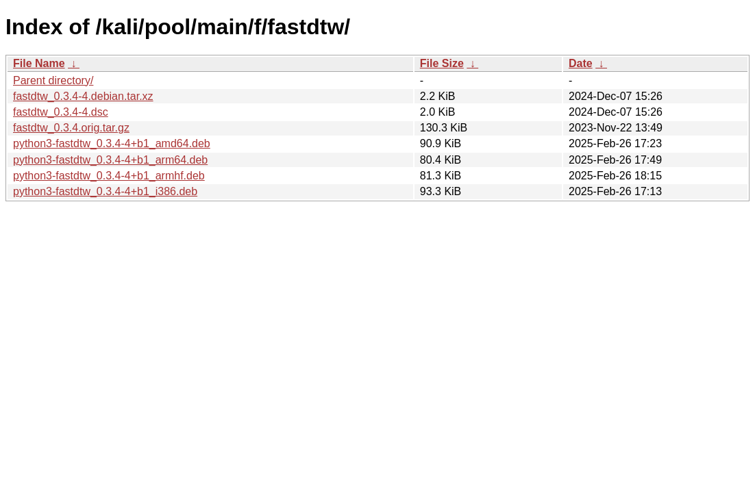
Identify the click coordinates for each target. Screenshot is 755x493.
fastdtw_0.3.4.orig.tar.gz (71, 128)
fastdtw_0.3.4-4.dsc (60, 112)
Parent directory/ (53, 80)
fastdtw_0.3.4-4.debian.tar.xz (83, 96)
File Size (442, 63)
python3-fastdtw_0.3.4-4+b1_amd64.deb (111, 143)
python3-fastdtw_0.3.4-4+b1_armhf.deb (109, 175)
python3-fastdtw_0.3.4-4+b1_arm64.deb (110, 160)
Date (581, 63)
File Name (39, 63)
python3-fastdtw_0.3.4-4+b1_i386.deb (105, 191)
